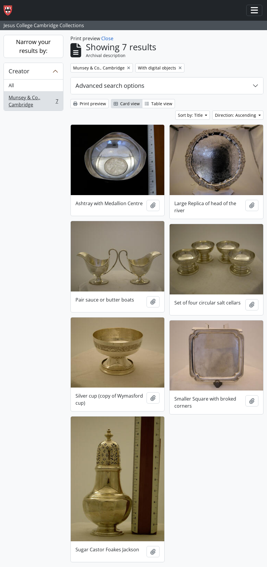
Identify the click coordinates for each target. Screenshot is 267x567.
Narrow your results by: (33, 46)
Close (107, 38)
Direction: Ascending (236, 115)
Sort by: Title (191, 115)
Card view (127, 103)
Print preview (89, 103)
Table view (158, 103)
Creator (19, 71)
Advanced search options (109, 86)
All (11, 85)
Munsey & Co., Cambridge (33, 101)
